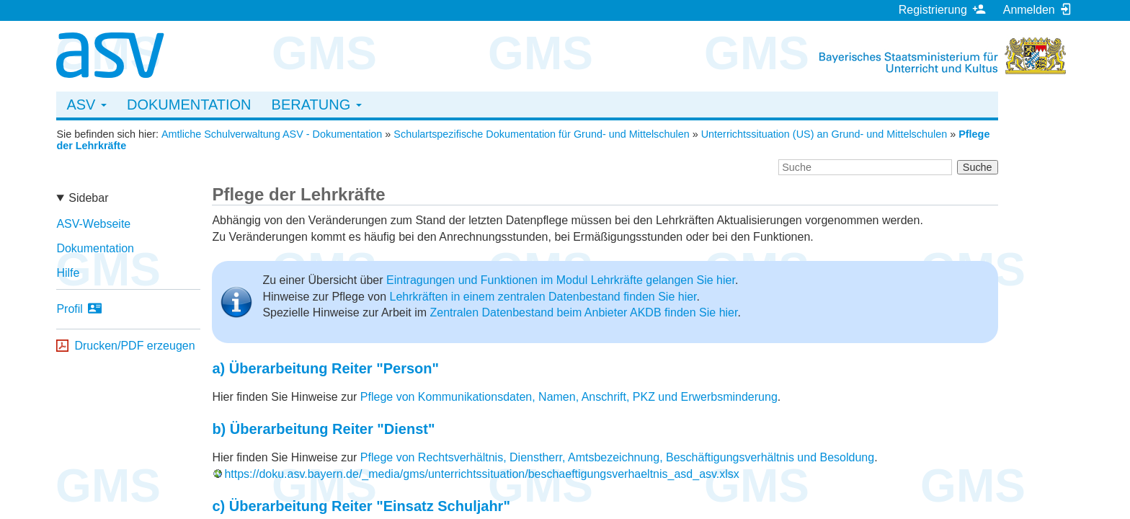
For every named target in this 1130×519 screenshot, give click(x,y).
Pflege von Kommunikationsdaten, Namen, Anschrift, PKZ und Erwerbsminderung (569, 397)
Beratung (317, 104)
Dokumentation (189, 104)
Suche (977, 167)
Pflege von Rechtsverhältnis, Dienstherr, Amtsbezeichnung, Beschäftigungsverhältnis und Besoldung (617, 457)
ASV (86, 104)
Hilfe (67, 273)
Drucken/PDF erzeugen (134, 346)
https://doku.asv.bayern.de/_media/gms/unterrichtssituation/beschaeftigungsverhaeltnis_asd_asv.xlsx (481, 474)
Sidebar (88, 198)
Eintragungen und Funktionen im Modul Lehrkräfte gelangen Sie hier (560, 280)
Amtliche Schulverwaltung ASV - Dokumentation (271, 134)
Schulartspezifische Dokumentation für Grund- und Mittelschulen (541, 134)
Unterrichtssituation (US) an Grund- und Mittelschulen (824, 134)
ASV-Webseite (93, 224)
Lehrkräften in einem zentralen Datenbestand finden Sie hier (542, 296)
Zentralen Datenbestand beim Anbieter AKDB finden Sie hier (583, 312)
